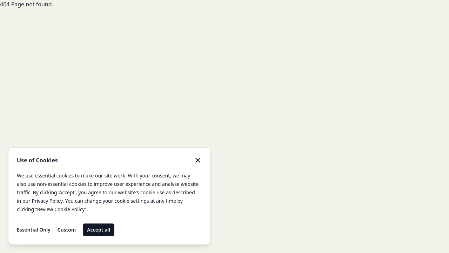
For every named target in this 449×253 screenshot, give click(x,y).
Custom (67, 229)
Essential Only (34, 229)
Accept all (98, 229)
